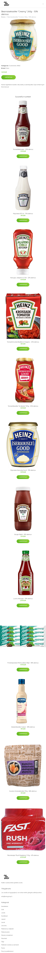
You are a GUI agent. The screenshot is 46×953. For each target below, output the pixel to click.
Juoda (3, 913)
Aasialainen (4, 906)
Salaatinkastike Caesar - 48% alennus (23, 727)
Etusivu (3, 17)
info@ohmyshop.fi (6, 896)
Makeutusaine (5, 932)
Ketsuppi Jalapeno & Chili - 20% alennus (23, 278)
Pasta (3, 948)
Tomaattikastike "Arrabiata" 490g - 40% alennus (23, 406)
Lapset (3, 919)
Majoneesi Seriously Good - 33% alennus (23, 470)
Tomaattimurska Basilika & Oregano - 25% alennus (23, 342)
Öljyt (2, 941)
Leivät (3, 922)
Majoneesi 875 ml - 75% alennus (23, 213)
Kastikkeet (4, 916)
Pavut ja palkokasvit (7, 951)
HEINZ (18, 65)
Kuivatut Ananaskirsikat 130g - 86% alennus (23, 791)
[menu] (43, 4)
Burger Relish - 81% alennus (23, 534)
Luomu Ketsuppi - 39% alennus (23, 598)
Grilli (2, 909)
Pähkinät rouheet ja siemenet (10, 945)
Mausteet (4, 938)
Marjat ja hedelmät (7, 935)
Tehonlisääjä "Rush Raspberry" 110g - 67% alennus (23, 855)
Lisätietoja (8, 77)
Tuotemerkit (12, 65)
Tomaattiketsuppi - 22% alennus (23, 149)
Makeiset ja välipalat (7, 929)
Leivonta (3, 925)
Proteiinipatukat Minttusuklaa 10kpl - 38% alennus (23, 663)
